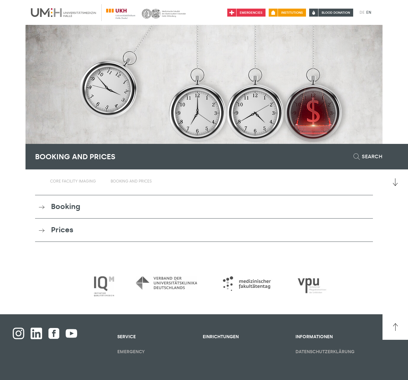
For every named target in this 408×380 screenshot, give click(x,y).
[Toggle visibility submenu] (100, 181)
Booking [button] (65, 206)
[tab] (204, 207)
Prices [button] (62, 229)
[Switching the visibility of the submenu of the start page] (38, 181)
